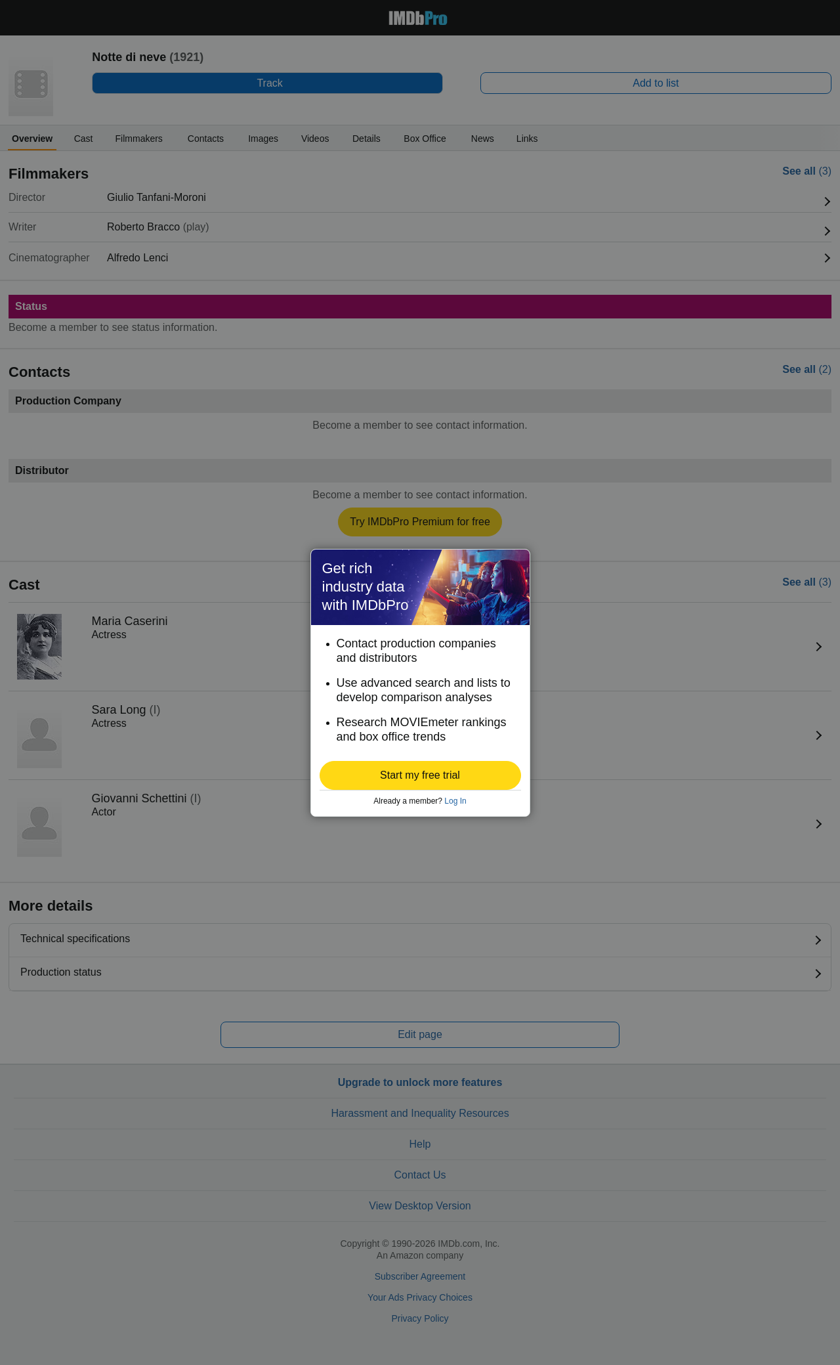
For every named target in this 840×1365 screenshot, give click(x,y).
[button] (420, 775)
